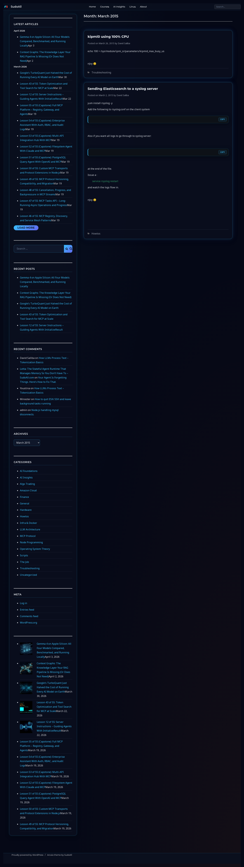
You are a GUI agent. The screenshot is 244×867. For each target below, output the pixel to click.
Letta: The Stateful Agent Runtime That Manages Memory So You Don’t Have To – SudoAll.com (44, 373)
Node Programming (31, 542)
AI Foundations (29, 471)
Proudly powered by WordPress (27, 855)
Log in (23, 603)
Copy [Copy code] (222, 119)
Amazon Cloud (28, 490)
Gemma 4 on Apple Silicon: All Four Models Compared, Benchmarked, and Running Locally (45, 41)
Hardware (26, 510)
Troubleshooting (101, 72)
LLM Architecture (30, 529)
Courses (103, 6)
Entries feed (27, 609)
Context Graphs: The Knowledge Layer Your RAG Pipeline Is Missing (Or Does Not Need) (45, 56)
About (142, 6)
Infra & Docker (28, 523)
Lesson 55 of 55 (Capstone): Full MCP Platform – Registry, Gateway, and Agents (41, 110)
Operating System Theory (35, 549)
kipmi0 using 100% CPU (108, 37)
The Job (24, 562)
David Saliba (124, 43)
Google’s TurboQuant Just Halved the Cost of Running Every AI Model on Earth (53, 687)
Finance (24, 497)
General (24, 503)
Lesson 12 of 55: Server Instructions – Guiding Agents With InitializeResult (54, 726)
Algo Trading (27, 484)
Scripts (24, 555)
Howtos (96, 233)
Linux (132, 6)
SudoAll (16, 6)
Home (91, 6)
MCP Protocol (28, 536)
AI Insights (118, 6)
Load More (26, 227)
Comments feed (29, 616)
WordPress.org (28, 622)
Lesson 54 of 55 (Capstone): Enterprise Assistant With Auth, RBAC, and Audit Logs (42, 125)
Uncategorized (28, 575)
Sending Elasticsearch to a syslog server (123, 89)
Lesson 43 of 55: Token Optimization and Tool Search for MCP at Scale (54, 707)
